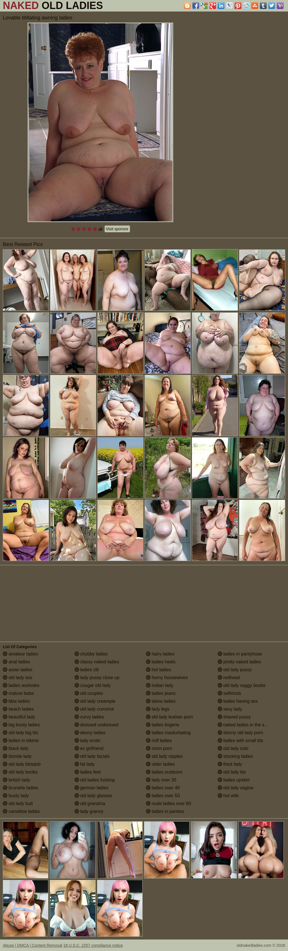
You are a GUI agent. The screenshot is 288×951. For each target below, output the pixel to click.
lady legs (158, 709)
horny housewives (167, 677)
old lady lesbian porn (169, 717)
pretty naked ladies (239, 661)
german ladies (92, 787)
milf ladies (159, 740)
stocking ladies (235, 756)
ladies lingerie (162, 724)
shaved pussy (234, 717)
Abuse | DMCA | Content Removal (32, 945)
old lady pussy (235, 669)
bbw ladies (16, 701)
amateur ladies (20, 654)
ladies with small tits (240, 740)
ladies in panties (165, 811)
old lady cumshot (94, 709)
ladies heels (161, 661)
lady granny (89, 811)
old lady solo (233, 748)
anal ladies (16, 661)
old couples (89, 693)
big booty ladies (21, 724)
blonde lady (17, 756)
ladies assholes (21, 685)
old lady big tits (20, 732)
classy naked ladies (97, 661)
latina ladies (161, 701)
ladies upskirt (234, 780)
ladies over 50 (163, 795)
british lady (16, 780)
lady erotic (88, 740)
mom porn (159, 748)
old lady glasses (93, 795)
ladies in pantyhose (240, 654)
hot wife (228, 795)
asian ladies (17, 669)
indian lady (159, 685)
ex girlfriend (89, 748)
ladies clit (87, 669)
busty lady (16, 795)
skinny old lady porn (240, 732)
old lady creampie (95, 701)
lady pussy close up (97, 677)
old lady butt (18, 803)
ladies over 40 (163, 787)
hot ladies (158, 669)
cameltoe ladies (21, 811)
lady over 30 (161, 780)
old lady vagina (235, 787)
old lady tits (232, 772)
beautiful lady (19, 717)
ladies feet (88, 772)
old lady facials (92, 756)
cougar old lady (93, 685)
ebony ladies (90, 732)
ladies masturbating (168, 732)
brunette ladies (20, 787)
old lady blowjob (21, 764)
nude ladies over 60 (168, 803)
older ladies (160, 764)
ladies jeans (161, 693)
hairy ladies (160, 654)
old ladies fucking (95, 780)
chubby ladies (91, 654)
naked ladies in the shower (247, 724)
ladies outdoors (164, 772)
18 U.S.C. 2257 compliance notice (93, 945)
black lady (16, 748)
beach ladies (18, 709)
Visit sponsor (117, 229)
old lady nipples (164, 756)
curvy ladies (89, 717)
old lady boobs (20, 772)
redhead (229, 677)
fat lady (85, 764)
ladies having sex (238, 701)
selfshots (229, 693)
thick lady (230, 764)
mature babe (18, 693)
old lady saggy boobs (242, 685)
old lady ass (17, 677)
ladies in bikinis (21, 740)
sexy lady (230, 709)
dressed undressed (97, 724)
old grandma (90, 803)
